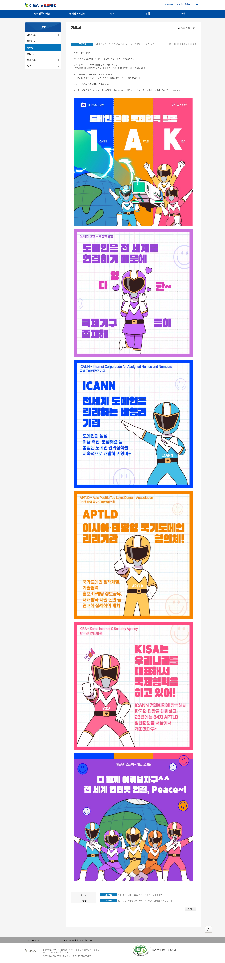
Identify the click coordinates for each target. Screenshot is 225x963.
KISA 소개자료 (164, 949)
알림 (147, 13)
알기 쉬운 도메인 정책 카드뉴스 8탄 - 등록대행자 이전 (142, 894)
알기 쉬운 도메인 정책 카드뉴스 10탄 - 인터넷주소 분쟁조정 (145, 900)
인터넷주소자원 (42, 13)
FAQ (29, 66)
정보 (112, 13)
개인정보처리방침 (32, 940)
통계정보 (31, 60)
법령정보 (31, 35)
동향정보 (31, 41)
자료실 (30, 47)
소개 (183, 13)
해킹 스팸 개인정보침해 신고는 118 (78, 940)
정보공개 (31, 53)
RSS (51, 940)
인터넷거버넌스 (77, 13)
